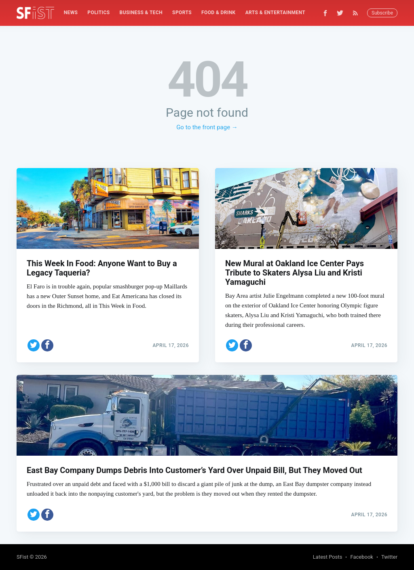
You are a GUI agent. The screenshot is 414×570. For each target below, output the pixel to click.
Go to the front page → (207, 127)
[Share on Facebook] (47, 338)
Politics (98, 12)
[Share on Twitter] (33, 338)
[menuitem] (71, 13)
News (71, 12)
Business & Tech (141, 12)
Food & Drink (218, 12)
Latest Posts (327, 557)
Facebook (361, 557)
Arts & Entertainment (275, 12)
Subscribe (382, 13)
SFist (22, 557)
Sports (182, 12)
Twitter (389, 557)
